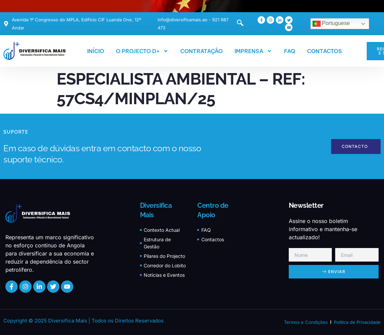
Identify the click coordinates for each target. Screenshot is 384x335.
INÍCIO (95, 51)
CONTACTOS (324, 51)
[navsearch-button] (236, 23)
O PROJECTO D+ (142, 51)
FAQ (289, 51)
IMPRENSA (253, 51)
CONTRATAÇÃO (201, 51)
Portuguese (331, 24)
